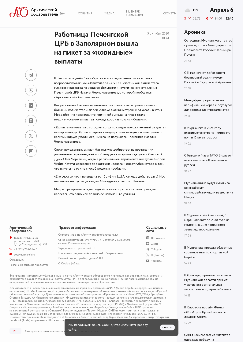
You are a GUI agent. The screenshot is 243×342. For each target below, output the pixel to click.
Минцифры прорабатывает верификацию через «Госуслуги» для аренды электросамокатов (208, 105)
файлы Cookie (102, 325)
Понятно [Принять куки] (167, 327)
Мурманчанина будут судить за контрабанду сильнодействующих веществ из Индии (208, 190)
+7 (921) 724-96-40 (25, 249)
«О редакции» (106, 282)
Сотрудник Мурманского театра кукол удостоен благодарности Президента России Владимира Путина (208, 47)
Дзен (154, 243)
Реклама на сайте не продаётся (28, 265)
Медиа (109, 14)
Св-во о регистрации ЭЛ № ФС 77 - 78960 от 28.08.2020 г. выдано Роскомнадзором (94, 241)
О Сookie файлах (69, 263)
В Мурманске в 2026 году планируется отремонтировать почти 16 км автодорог (207, 133)
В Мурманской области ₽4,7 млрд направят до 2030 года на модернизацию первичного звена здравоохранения (206, 222)
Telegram (156, 249)
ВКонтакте (158, 238)
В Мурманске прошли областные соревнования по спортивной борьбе (208, 252)
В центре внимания (134, 13)
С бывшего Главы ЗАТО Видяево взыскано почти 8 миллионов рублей (207, 160)
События (85, 14)
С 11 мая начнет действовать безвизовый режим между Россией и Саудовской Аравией (207, 78)
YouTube (156, 261)
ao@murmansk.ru (24, 254)
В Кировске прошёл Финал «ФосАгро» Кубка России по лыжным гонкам (205, 312)
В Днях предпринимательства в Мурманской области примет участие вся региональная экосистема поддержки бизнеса (207, 282)
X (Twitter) (157, 255)
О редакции (16, 259)
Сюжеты (170, 14)
